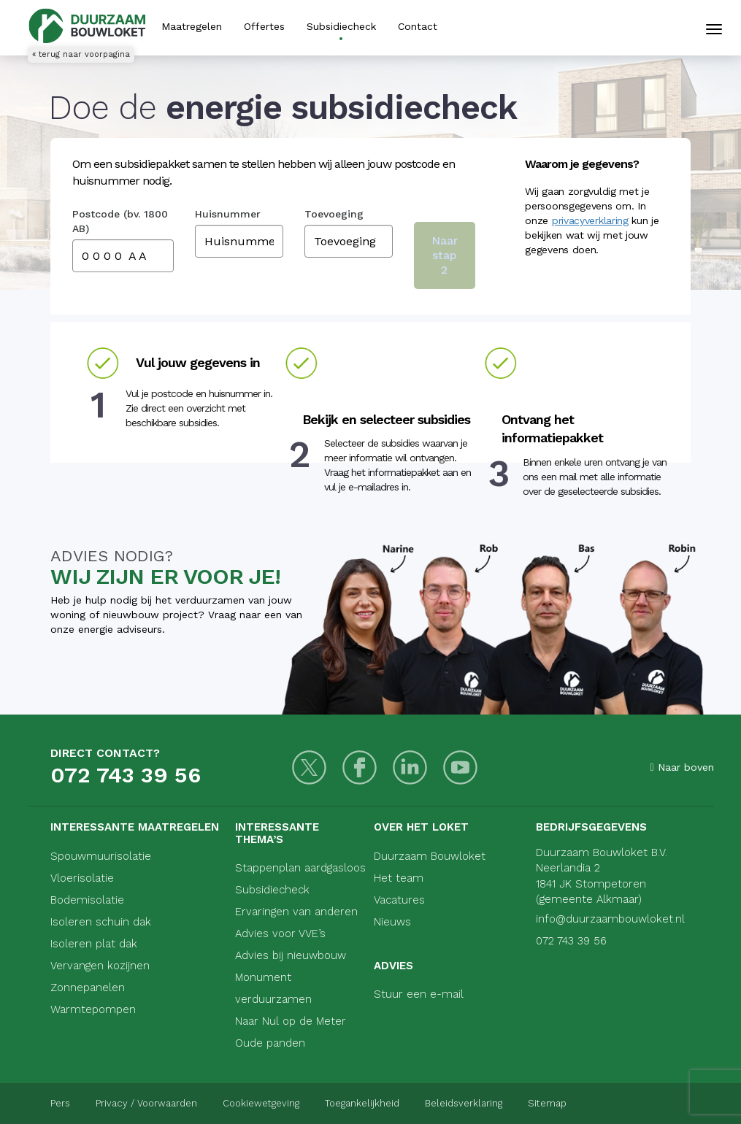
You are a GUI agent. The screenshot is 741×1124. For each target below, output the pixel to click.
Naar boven (681, 767)
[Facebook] (359, 767)
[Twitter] (309, 767)
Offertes (264, 26)
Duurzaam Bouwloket (429, 856)
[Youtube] (460, 767)
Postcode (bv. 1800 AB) (120, 221)
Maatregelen (191, 26)
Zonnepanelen (87, 987)
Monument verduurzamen (273, 988)
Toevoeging (334, 214)
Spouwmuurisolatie (100, 856)
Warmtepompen (93, 1009)
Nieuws (392, 921)
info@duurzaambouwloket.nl (610, 918)
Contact (417, 26)
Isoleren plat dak (93, 943)
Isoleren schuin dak (100, 921)
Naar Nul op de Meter (290, 1021)
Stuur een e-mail (419, 994)
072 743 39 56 (125, 775)
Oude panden (270, 1043)
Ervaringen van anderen (296, 911)
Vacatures (399, 899)
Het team (398, 878)
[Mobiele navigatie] (714, 29)
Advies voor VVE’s (280, 933)
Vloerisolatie (82, 878)
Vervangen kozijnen (100, 965)
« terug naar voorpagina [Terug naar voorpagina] (81, 54)
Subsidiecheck (341, 26)
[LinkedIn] (410, 767)
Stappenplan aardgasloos (300, 867)
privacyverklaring (590, 220)
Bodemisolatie (87, 899)
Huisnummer (228, 214)
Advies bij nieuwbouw (290, 955)
